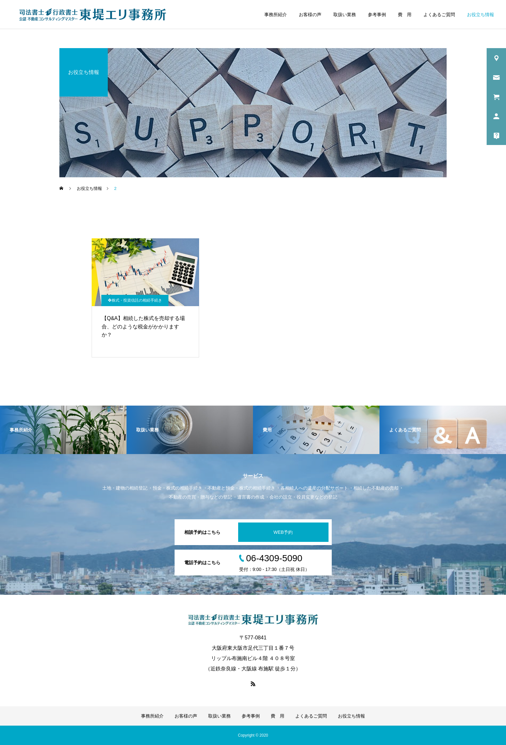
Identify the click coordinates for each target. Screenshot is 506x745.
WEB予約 (283, 532)
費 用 (404, 14)
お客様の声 (310, 14)
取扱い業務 (344, 14)
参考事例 (377, 14)
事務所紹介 (275, 14)
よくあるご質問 (439, 14)
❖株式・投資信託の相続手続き (135, 300)
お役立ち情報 (480, 14)
